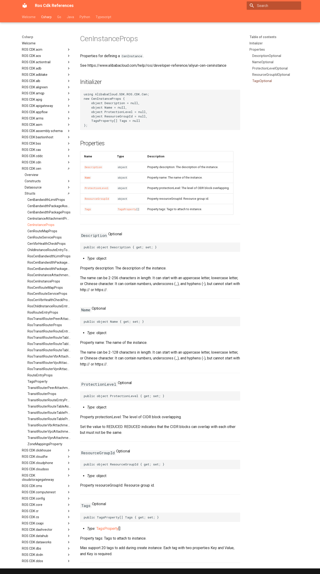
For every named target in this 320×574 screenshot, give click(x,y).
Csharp (46, 17)
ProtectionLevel (96, 188)
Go (59, 17)
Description (93, 167)
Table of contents (262, 37)
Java (70, 17)
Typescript (103, 17)
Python (85, 17)
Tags (88, 209)
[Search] (274, 5)
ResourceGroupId (97, 198)
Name (88, 177)
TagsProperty (127, 209)
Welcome (29, 17)
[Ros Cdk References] (24, 5)
